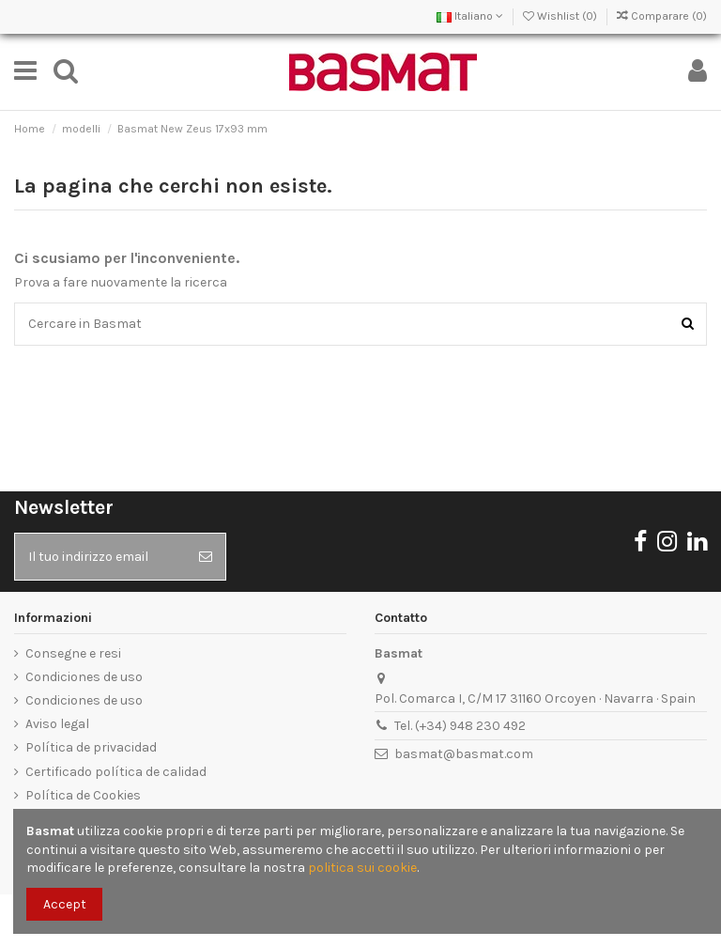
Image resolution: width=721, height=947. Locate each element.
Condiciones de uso (84, 677)
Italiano (470, 16)
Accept (64, 904)
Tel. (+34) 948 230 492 (460, 726)
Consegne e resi (73, 653)
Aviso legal (57, 724)
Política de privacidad (91, 747)
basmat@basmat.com (463, 754)
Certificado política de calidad (116, 772)
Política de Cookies (83, 795)
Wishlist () (561, 16)
